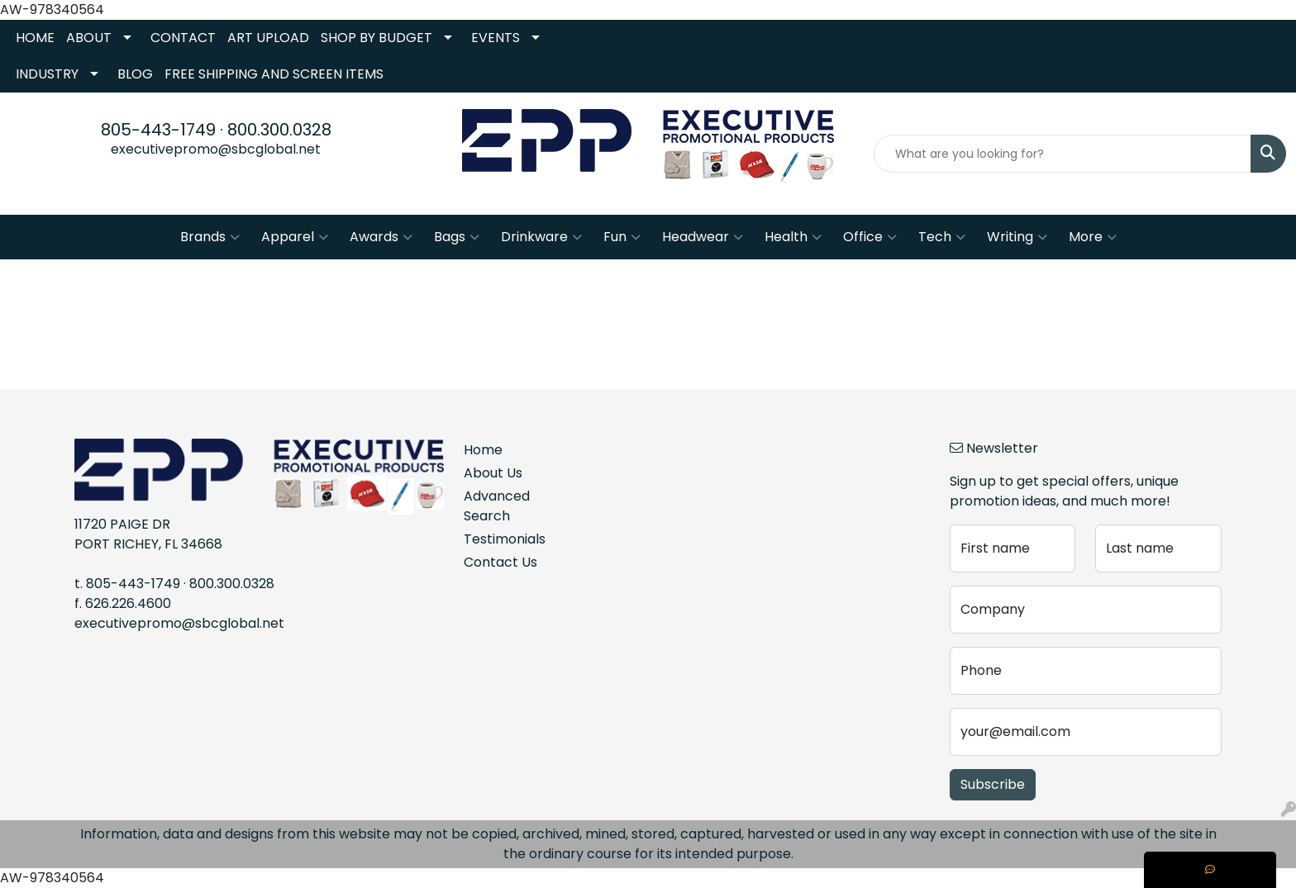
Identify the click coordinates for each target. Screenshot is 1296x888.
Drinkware (541, 237)
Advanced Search (497, 506)
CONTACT (183, 37)
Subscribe (992, 784)
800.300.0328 (279, 129)
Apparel (294, 237)
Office (870, 237)
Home (483, 449)
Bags (456, 237)
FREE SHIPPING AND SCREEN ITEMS (274, 73)
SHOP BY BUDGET (376, 37)
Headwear (702, 237)
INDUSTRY (47, 73)
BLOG (135, 73)
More (1093, 237)
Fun (622, 237)
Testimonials (505, 538)
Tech (941, 237)
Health (793, 237)
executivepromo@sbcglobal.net (216, 149)
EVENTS (495, 37)
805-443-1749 (158, 129)
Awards (381, 237)
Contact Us (500, 562)
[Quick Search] (1062, 154)
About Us (493, 472)
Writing (1017, 237)
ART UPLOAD (268, 37)
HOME (35, 37)
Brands (210, 237)
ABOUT (89, 37)
